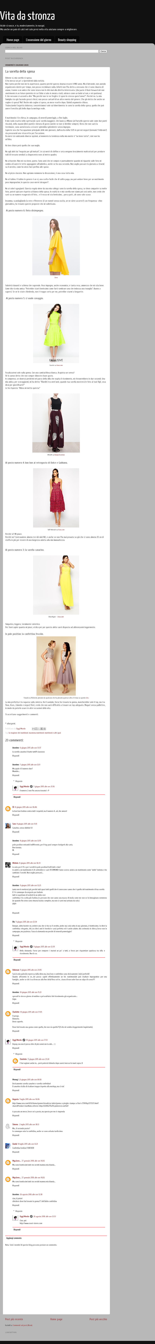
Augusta (15, 1099)
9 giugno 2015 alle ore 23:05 (31, 970)
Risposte (19, 781)
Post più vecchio (98, 1319)
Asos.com (60, 365)
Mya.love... (16, 1161)
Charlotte (15, 1012)
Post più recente (14, 1319)
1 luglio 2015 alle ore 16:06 (29, 1099)
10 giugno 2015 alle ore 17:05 (31, 1012)
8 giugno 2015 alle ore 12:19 (30, 841)
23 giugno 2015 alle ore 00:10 (30, 1079)
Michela (15, 863)
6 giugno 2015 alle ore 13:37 (30, 748)
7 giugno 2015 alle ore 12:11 (30, 765)
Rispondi (15, 756)
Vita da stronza (27, 16)
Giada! (14, 1144)
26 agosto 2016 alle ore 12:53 (45, 1216)
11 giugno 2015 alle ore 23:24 (38, 1059)
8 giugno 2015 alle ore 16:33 (29, 863)
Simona (15, 1124)
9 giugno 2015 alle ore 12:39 (44, 947)
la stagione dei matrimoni (18, 733)
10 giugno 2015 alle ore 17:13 (37, 1040)
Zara (56, 277)
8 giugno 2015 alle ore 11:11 (27, 824)
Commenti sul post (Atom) (22, 1325)
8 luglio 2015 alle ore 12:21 (28, 1144)
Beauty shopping (67, 39)
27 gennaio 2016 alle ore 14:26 (33, 1161)
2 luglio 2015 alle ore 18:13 (29, 1124)
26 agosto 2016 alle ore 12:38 (31, 1194)
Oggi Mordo (24, 786)
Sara (14, 824)
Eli (13, 807)
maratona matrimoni (36, 733)
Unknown (15, 970)
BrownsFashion (59, 455)
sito (87, 698)
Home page (13, 39)
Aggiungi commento (14, 1238)
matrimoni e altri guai (53, 733)
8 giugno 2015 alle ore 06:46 (26, 807)
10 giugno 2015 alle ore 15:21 (30, 992)
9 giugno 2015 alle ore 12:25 (30, 885)
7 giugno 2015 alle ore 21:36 (44, 786)
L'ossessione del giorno (38, 39)
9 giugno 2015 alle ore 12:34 (26, 922)
